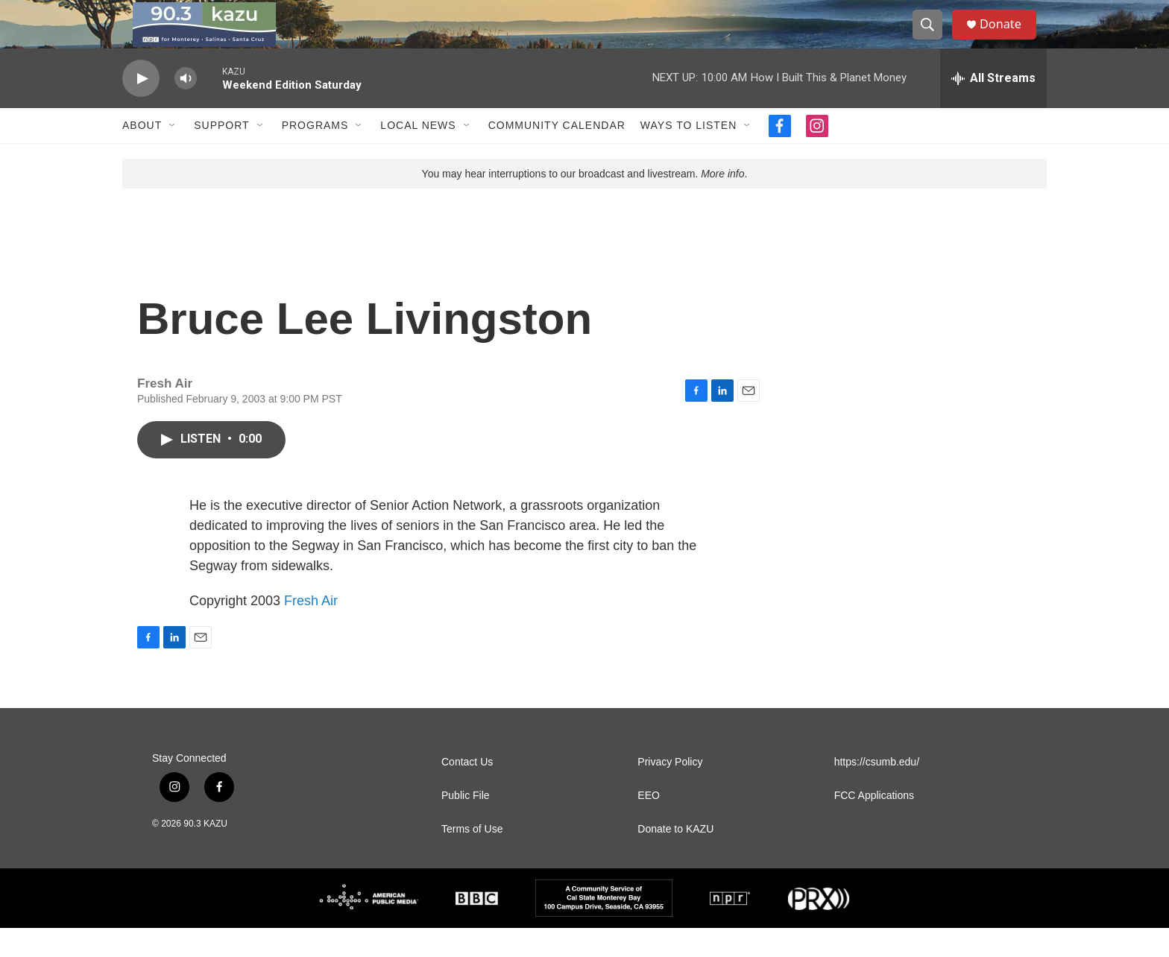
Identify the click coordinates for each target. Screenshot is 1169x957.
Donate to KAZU (675, 858)
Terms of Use (471, 858)
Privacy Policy (669, 791)
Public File (465, 824)
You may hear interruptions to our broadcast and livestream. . (585, 203)
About (142, 155)
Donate (1009, 39)
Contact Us (467, 791)
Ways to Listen (688, 155)
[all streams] (993, 108)
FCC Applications (874, 824)
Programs (315, 155)
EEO (648, 824)
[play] (141, 108)
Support (221, 155)
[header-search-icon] (933, 39)
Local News (418, 155)
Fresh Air (311, 629)
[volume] (185, 108)
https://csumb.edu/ (876, 791)
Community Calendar (557, 155)
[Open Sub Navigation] (173, 155)
